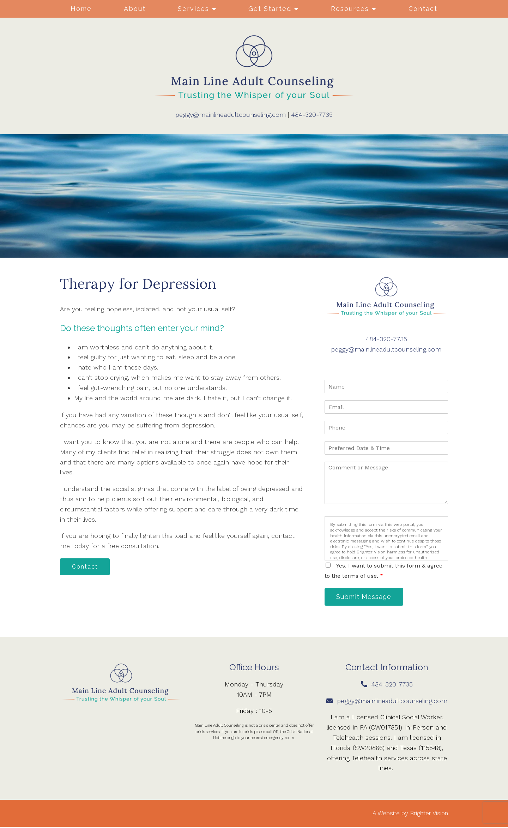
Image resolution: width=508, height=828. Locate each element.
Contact (423, 8)
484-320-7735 (312, 114)
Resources (350, 8)
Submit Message (365, 597)
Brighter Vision (429, 813)
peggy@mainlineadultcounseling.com (230, 114)
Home (81, 8)
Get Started (269, 8)
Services (193, 8)
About (135, 8)
